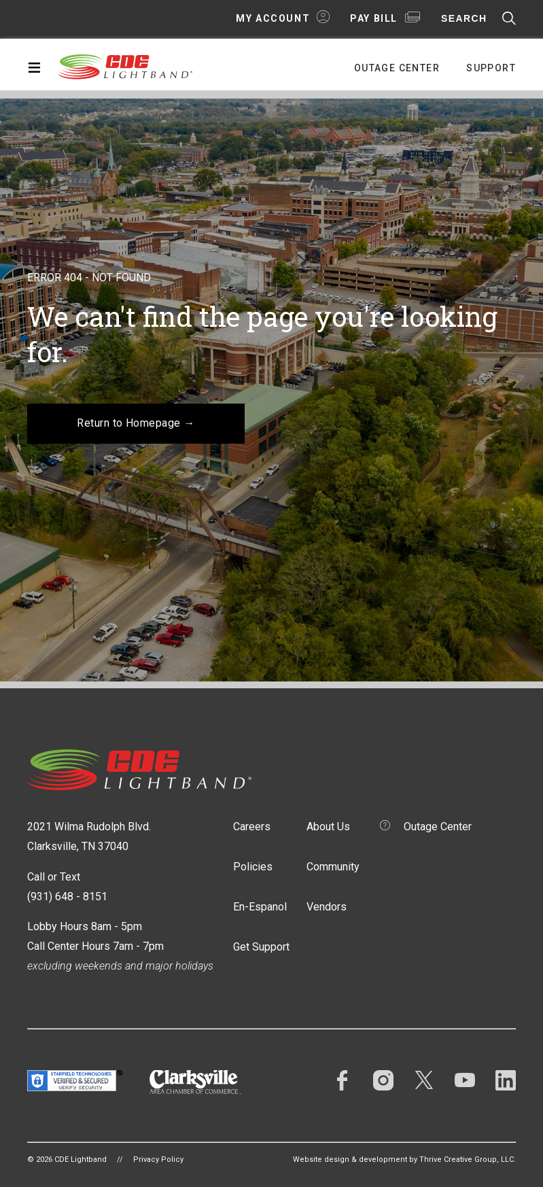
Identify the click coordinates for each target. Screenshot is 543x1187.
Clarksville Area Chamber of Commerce (195, 1082)
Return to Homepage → (136, 423)
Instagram (383, 1080)
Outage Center (397, 68)
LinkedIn (505, 1080)
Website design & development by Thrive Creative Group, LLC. (404, 1159)
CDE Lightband (126, 65)
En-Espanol (260, 906)
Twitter (424, 1080)
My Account (273, 18)
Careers (251, 826)
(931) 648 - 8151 (67, 896)
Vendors (326, 906)
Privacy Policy (158, 1159)
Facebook (342, 1080)
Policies (253, 866)
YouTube (465, 1080)
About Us (328, 826)
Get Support (261, 946)
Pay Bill (374, 18)
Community (333, 866)
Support (491, 68)
